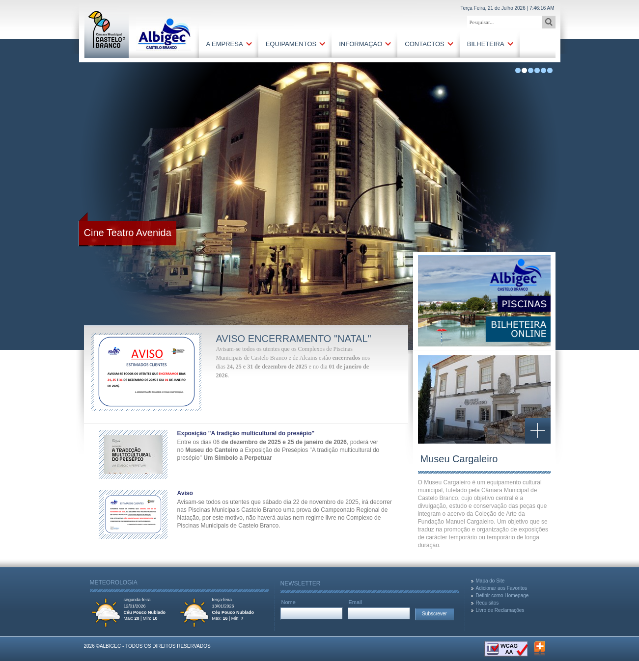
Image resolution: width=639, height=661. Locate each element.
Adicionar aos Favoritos (502, 588)
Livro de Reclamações (500, 610)
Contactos (424, 44)
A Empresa (224, 44)
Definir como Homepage (502, 595)
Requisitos (487, 603)
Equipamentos (291, 44)
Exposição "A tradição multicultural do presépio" (246, 433)
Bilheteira (485, 44)
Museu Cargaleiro (459, 458)
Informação (360, 44)
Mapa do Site (490, 580)
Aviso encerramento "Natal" (293, 338)
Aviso (185, 493)
